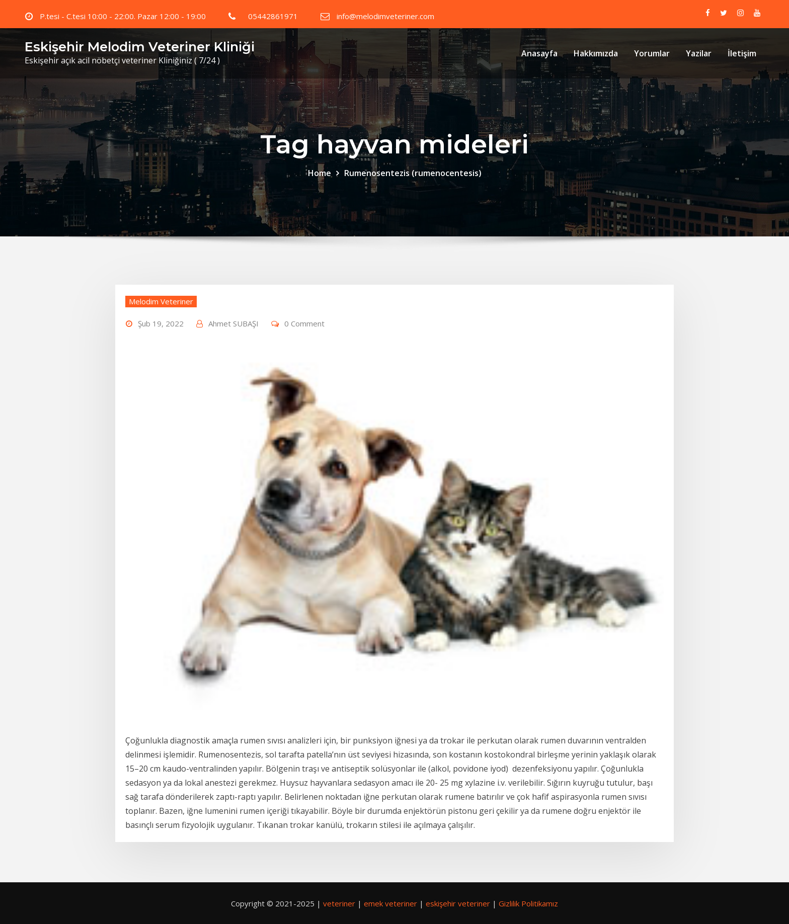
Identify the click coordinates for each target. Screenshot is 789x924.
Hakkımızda (596, 53)
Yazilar (699, 53)
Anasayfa (539, 53)
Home (319, 173)
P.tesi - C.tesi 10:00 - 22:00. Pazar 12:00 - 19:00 (123, 16)
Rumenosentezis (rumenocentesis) (413, 173)
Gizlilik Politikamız (528, 903)
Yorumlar (652, 53)
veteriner (339, 903)
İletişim (742, 53)
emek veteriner (390, 903)
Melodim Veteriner (161, 301)
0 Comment (304, 323)
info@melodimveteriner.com (385, 16)
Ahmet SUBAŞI (233, 323)
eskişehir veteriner (458, 903)
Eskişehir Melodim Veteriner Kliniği (140, 46)
